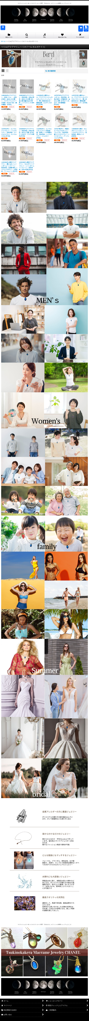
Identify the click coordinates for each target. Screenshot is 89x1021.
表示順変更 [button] (50, 71)
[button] (3, 28)
